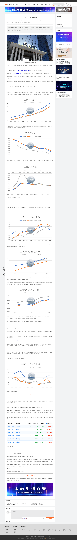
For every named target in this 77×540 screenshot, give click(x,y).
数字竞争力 (62, 5)
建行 (13, 22)
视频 (42, 4)
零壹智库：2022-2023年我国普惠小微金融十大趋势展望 (66, 62)
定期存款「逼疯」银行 (60, 22)
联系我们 (15, 531)
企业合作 (15, 529)
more (69, 30)
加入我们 (7, 531)
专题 (25, 4)
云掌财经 (31, 536)
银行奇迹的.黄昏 (59, 24)
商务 (50, 4)
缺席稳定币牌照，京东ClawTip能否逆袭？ (37, 503)
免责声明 (7, 529)
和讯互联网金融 (41, 536)
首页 (21, 4)
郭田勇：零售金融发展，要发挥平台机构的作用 (65, 44)
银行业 (21, 22)
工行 (11, 22)
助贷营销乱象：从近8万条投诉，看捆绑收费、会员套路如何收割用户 (17, 503)
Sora (55, 5)
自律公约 (43, 518)
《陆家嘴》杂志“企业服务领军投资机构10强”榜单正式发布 (67, 80)
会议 (46, 4)
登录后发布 (49, 518)
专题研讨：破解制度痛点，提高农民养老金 (37, 504)
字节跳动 (59, 5)
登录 (67, 4)
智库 (34, 4)
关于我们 (7, 527)
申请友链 (15, 532)
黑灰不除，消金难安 (60, 26)
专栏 (38, 4)
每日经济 (46, 536)
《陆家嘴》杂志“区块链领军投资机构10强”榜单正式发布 (67, 77)
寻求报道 (15, 527)
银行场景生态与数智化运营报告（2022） (64, 61)
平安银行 (29, 22)
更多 (49, 536)
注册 (70, 4)
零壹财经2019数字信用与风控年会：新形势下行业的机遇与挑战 (68, 96)
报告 (29, 4)
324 (61, 16)
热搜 (53, 5)
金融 (16, 22)
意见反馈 (7, 532)
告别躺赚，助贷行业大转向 (11, 504)
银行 (18, 22)
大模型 (57, 5)
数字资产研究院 (36, 536)
